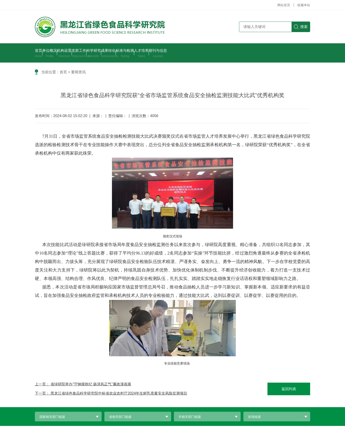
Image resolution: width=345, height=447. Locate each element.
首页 (63, 72)
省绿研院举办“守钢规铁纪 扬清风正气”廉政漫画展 (90, 384)
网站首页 (283, 5)
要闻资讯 (78, 72)
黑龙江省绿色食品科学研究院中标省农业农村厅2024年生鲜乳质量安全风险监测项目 (118, 393)
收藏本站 (303, 5)
